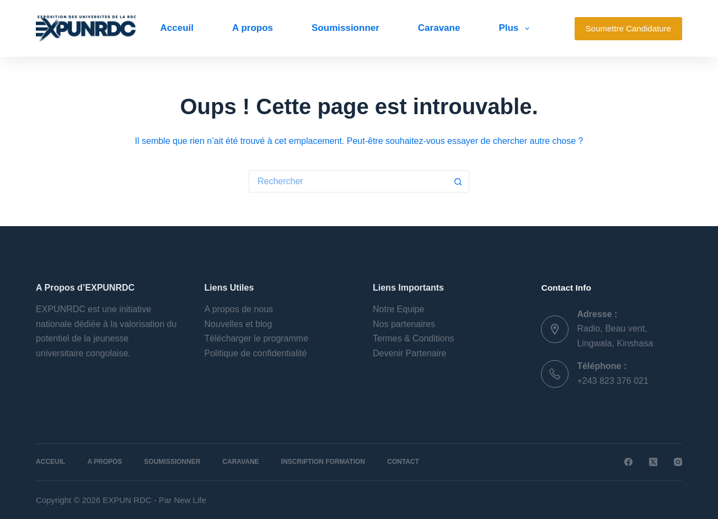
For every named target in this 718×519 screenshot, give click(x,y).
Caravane (439, 28)
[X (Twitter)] (653, 462)
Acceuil (177, 28)
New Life (190, 500)
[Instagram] (678, 462)
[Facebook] (628, 462)
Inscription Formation (323, 462)
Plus (516, 28)
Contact (403, 462)
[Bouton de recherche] (458, 181)
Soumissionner (345, 28)
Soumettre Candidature (628, 28)
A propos (252, 28)
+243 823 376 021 (612, 381)
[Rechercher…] (348, 181)
